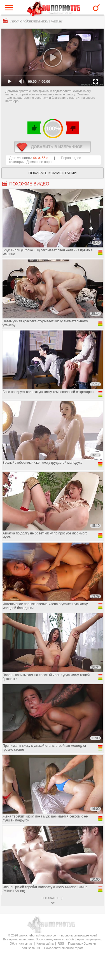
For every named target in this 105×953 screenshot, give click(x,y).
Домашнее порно (40, 162)
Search (96, 7)
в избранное (52, 147)
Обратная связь (21, 943)
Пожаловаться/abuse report (63, 948)
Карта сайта (44, 943)
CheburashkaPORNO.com (53, 9)
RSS (61, 943)
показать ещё (52, 898)
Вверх (94, 891)
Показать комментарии (53, 173)
